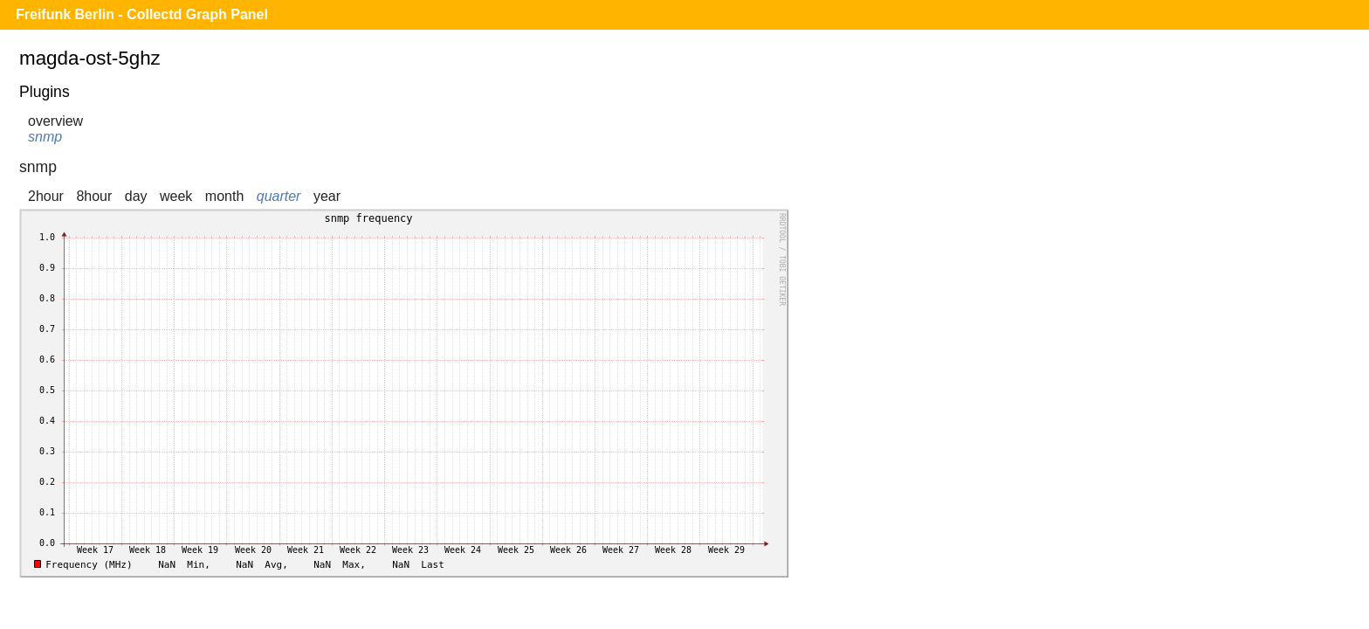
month (224, 196)
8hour (94, 196)
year (327, 196)
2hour (46, 196)
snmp (45, 136)
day (136, 196)
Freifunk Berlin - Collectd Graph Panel (142, 14)
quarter (279, 196)
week (176, 196)
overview (55, 121)
